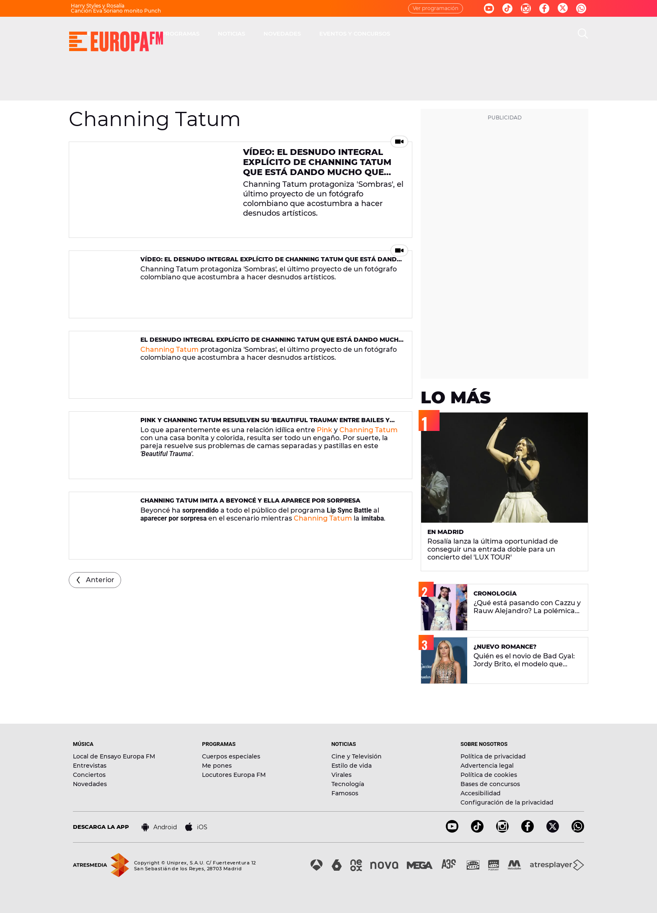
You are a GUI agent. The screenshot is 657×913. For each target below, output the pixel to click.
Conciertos (89, 775)
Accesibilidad (480, 793)
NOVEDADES (401, 33)
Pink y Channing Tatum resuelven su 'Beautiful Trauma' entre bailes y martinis (265, 423)
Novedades (90, 784)
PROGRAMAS (300, 33)
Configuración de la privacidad (507, 802)
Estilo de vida (351, 765)
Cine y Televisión (356, 756)
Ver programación (435, 8)
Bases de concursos (490, 784)
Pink (324, 430)
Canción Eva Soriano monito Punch (116, 11)
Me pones (217, 765)
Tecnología (347, 784)
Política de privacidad (493, 756)
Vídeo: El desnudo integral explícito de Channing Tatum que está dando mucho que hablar (317, 167)
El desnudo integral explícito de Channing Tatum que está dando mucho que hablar (272, 343)
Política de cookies (488, 775)
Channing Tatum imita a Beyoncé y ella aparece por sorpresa (250, 500)
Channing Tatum (169, 349)
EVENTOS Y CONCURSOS (474, 33)
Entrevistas (89, 765)
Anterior (100, 580)
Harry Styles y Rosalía (97, 6)
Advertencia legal (487, 765)
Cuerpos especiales (231, 756)
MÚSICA (252, 33)
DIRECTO (209, 33)
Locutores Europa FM (234, 775)
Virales (341, 775)
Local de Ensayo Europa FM (114, 756)
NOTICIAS (351, 33)
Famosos (344, 793)
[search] (583, 33)
